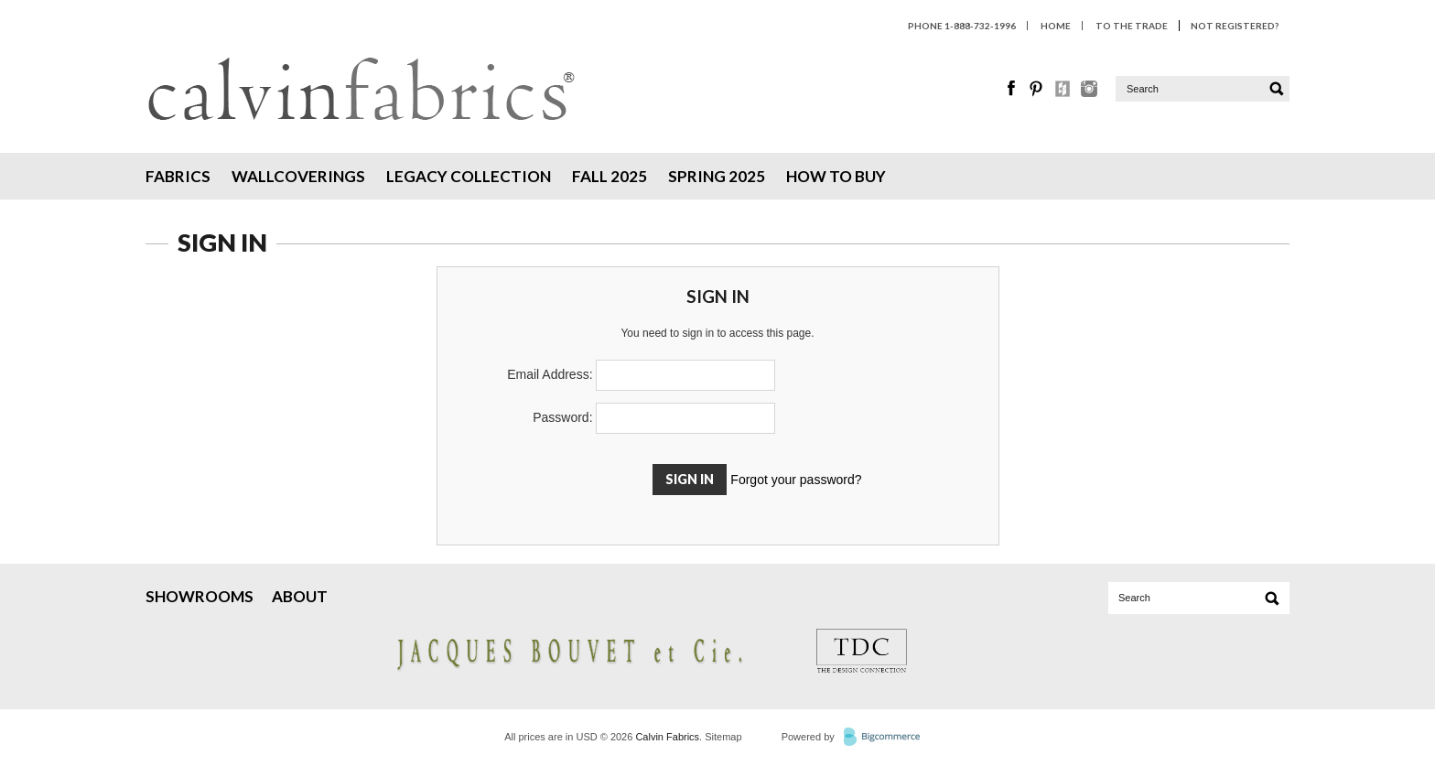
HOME (1056, 25)
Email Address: (549, 374)
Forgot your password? (795, 479)
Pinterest (1038, 89)
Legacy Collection (468, 176)
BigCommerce (887, 738)
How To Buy (836, 176)
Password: (562, 417)
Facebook (1012, 89)
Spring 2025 (716, 176)
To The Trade (1131, 25)
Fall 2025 (609, 176)
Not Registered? (1235, 25)
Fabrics (178, 176)
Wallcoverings (298, 176)
